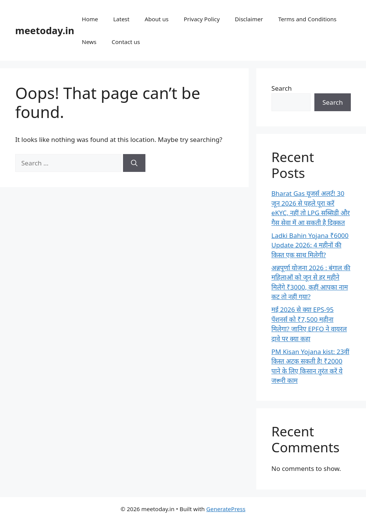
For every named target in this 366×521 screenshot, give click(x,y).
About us (157, 19)
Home (90, 19)
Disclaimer (249, 19)
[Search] (134, 163)
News (89, 42)
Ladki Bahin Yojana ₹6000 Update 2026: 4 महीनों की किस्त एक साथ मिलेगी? (310, 245)
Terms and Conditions (307, 19)
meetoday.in (44, 30)
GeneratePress (225, 509)
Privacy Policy (202, 19)
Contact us (126, 42)
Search (281, 88)
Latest (121, 19)
